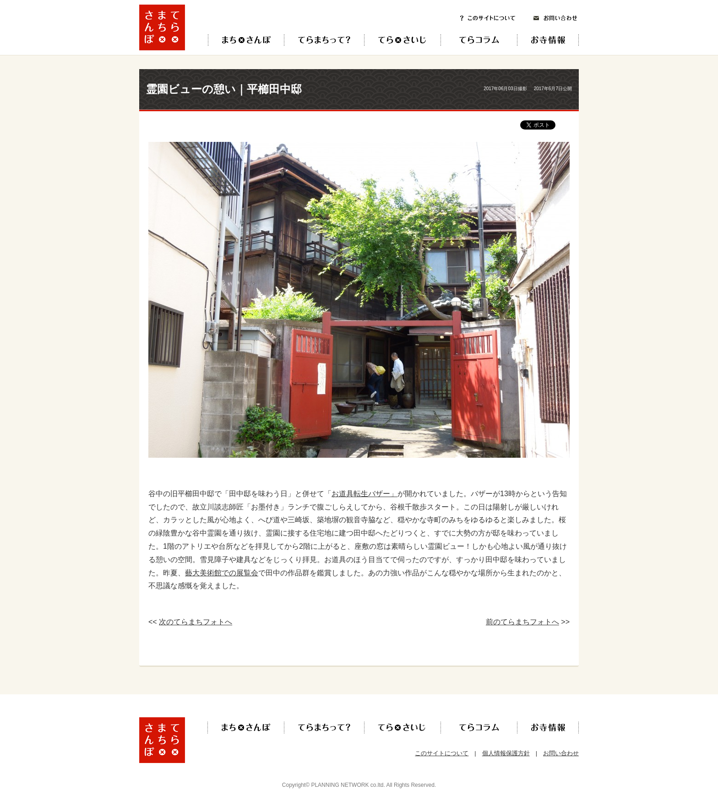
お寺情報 (555, 40)
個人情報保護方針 (506, 753)
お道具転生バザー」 (364, 494)
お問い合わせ (555, 18)
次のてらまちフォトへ (195, 622)
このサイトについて (488, 18)
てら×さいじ (402, 40)
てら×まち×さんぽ (246, 40)
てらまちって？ (324, 40)
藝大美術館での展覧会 (221, 573)
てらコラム (471, 40)
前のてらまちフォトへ (522, 622)
